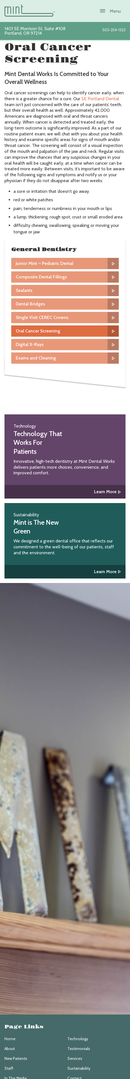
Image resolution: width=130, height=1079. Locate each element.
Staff (8, 1068)
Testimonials (78, 1048)
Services (74, 1058)
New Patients (15, 1058)
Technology (77, 1038)
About (9, 1048)
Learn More (105, 491)
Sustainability (78, 1068)
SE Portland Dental (100, 98)
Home (9, 1038)
